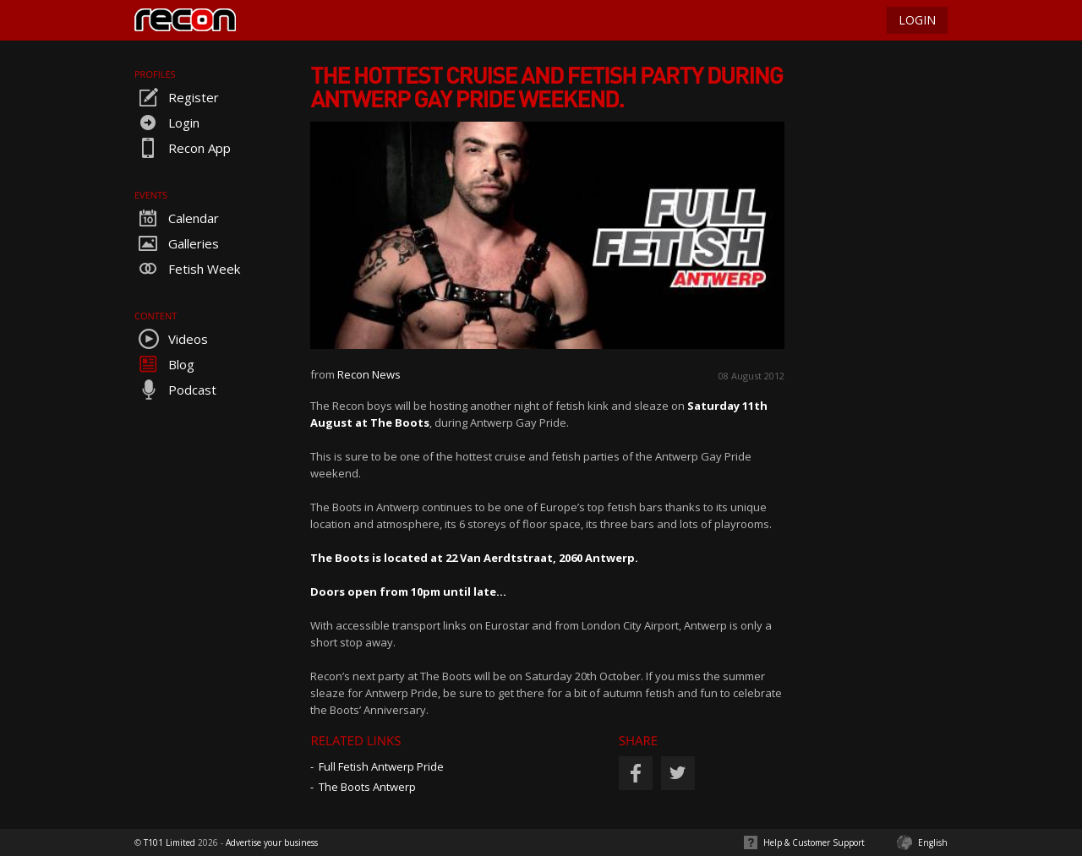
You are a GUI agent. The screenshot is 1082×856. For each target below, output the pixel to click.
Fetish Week (187, 268)
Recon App (182, 148)
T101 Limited (169, 842)
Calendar (176, 218)
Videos (171, 339)
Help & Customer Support (814, 842)
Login (166, 122)
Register (176, 97)
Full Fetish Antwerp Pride (381, 766)
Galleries (176, 243)
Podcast (175, 389)
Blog (164, 364)
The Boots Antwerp (367, 786)
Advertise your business (272, 842)
